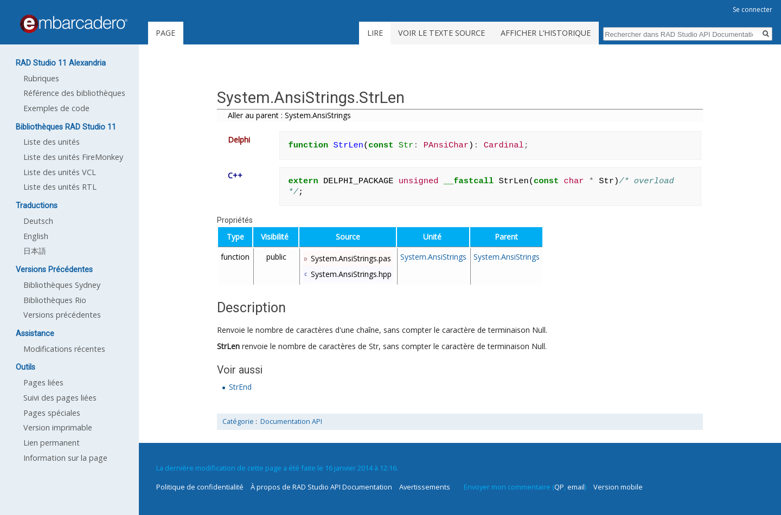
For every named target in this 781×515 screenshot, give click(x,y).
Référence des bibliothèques (74, 93)
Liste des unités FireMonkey (73, 157)
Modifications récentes (64, 349)
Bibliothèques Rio (54, 300)
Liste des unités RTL (60, 187)
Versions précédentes (62, 315)
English (35, 236)
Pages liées (43, 382)
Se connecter (752, 9)
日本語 (34, 251)
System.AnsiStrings (433, 257)
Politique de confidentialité (200, 487)
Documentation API (291, 421)
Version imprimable (57, 427)
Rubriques (41, 78)
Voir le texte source (441, 33)
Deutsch (38, 221)
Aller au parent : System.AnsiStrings (289, 115)
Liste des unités (51, 142)
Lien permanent (51, 442)
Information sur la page (65, 458)
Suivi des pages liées (60, 397)
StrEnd (240, 387)
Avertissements (424, 487)
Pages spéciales (51, 413)
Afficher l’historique (546, 33)
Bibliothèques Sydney (61, 285)
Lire (375, 33)
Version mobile (618, 487)
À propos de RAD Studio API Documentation (321, 487)
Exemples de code (56, 108)
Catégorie (238, 421)
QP (559, 487)
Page (165, 33)
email (576, 487)
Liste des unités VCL (59, 172)
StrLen (228, 346)
